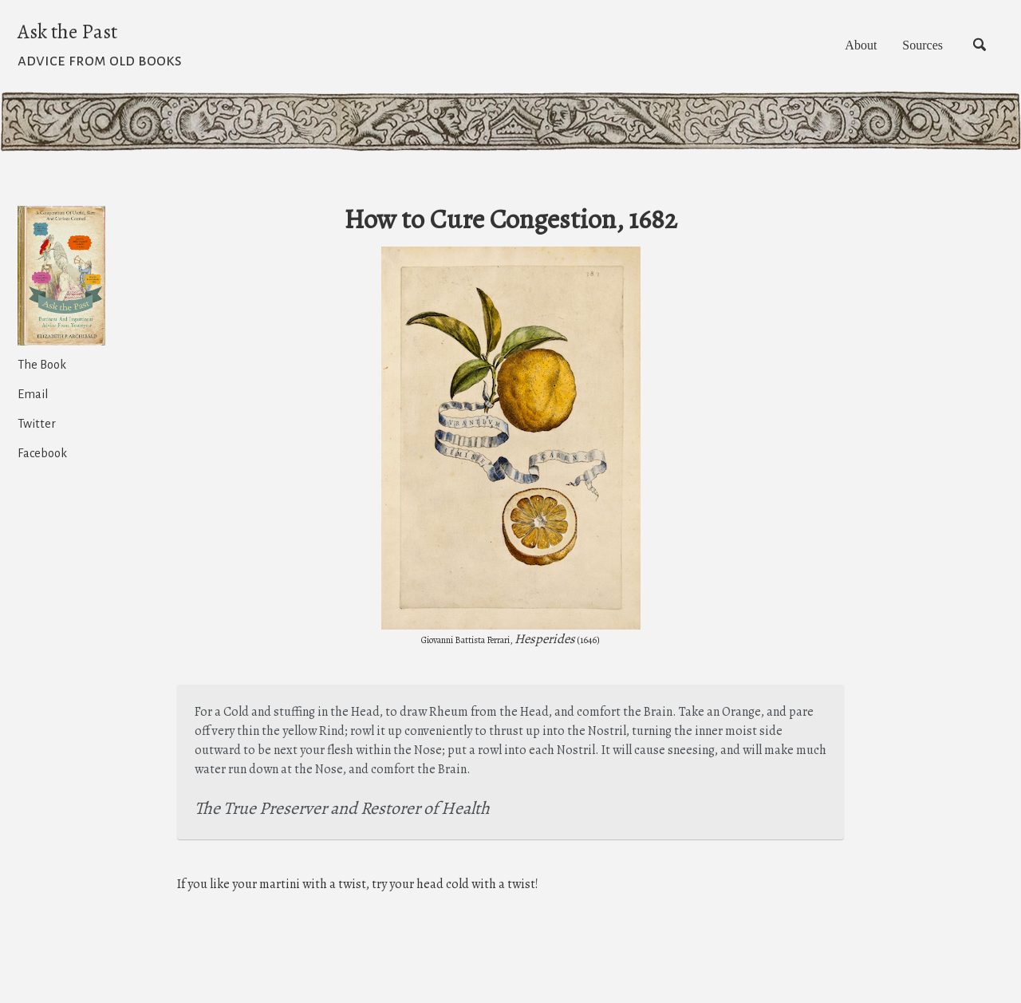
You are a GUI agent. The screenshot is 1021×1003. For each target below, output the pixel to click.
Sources (896, 51)
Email (33, 399)
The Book (42, 370)
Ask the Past (100, 52)
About (811, 51)
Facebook (42, 458)
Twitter (37, 429)
